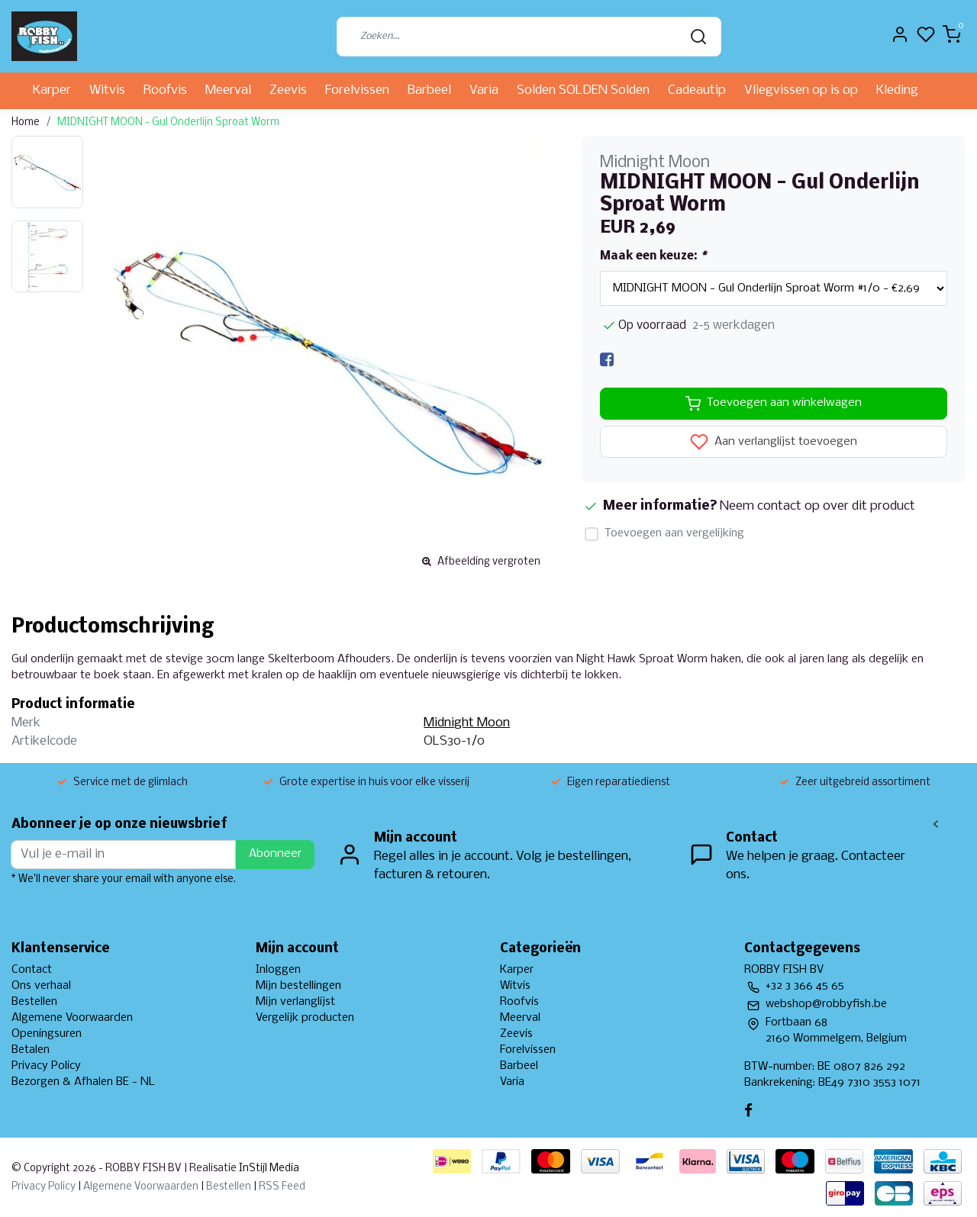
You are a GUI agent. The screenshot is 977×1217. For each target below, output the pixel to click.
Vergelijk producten (305, 1018)
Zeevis (288, 90)
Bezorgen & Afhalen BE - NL (83, 1082)
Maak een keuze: (653, 256)
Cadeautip (697, 90)
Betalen (30, 1050)
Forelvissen (357, 90)
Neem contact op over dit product (817, 506)
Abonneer (275, 854)
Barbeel (429, 90)
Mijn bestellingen (298, 986)
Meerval (228, 90)
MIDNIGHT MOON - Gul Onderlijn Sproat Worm (168, 122)
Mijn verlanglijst (295, 1002)
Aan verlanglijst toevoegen (773, 442)
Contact (31, 970)
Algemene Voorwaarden (72, 1018)
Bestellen (34, 1002)
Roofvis (165, 90)
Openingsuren (46, 1034)
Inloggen (278, 970)
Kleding (897, 90)
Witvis (107, 90)
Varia (483, 90)
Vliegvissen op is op (801, 90)
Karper (52, 90)
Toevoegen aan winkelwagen (773, 403)
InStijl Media (268, 1168)
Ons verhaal (41, 986)
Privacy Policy (46, 1066)
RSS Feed (282, 1187)
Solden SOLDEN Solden (583, 90)
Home (25, 122)
